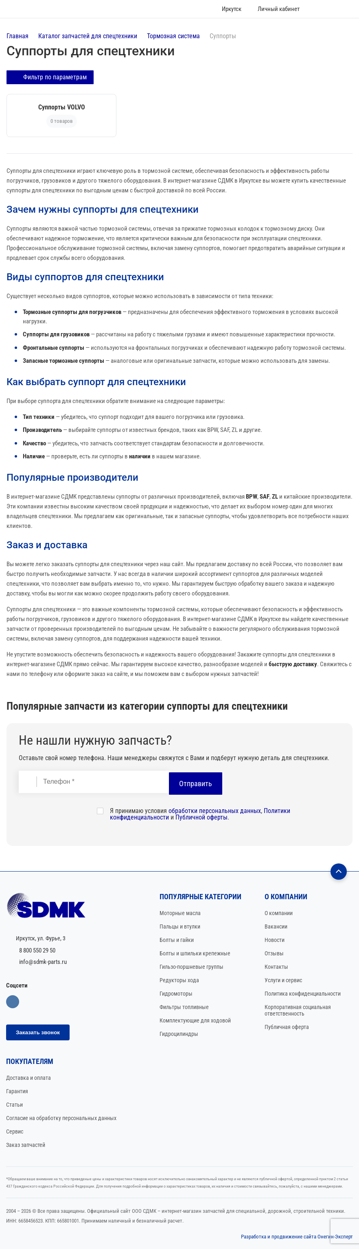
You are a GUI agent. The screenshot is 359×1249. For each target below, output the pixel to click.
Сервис (14, 1130)
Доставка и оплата (28, 1077)
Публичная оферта (287, 1026)
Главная (17, 36)
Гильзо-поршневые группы (191, 966)
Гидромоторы (176, 993)
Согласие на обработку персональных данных (61, 1117)
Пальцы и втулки (180, 925)
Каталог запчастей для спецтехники (87, 36)
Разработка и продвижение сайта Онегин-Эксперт (297, 1236)
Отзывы (274, 952)
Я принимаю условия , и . (200, 813)
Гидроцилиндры (179, 1033)
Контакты (276, 966)
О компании (279, 912)
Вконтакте (12, 1001)
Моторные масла (180, 912)
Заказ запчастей (25, 1144)
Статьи (14, 1104)
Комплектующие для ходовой (195, 1019)
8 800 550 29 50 (37, 949)
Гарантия (17, 1090)
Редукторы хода (179, 979)
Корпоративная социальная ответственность (298, 1009)
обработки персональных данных (215, 810)
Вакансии (276, 925)
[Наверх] (339, 871)
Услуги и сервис (283, 979)
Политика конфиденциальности (303, 993)
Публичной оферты (201, 816)
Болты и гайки (177, 939)
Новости (275, 939)
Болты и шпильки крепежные (195, 952)
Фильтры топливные (184, 1006)
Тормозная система (173, 36)
